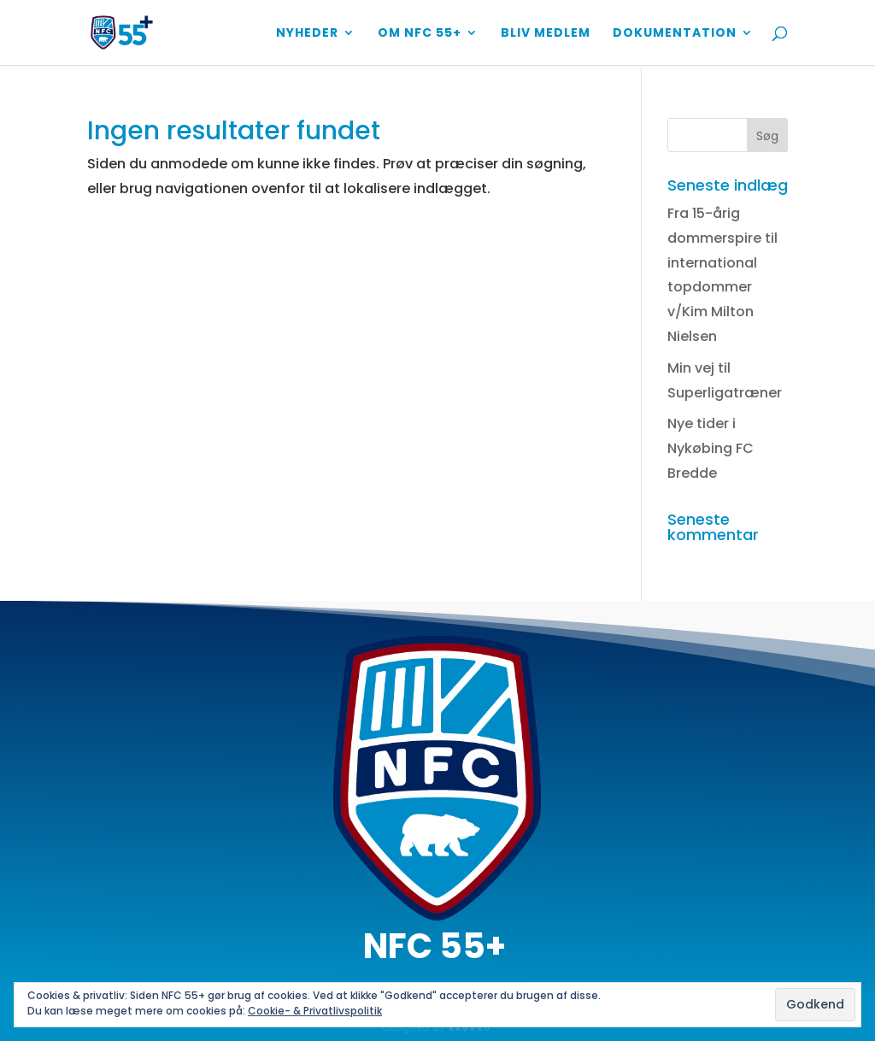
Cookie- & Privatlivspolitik (315, 1010)
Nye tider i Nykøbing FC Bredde (710, 448)
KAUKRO (470, 1028)
